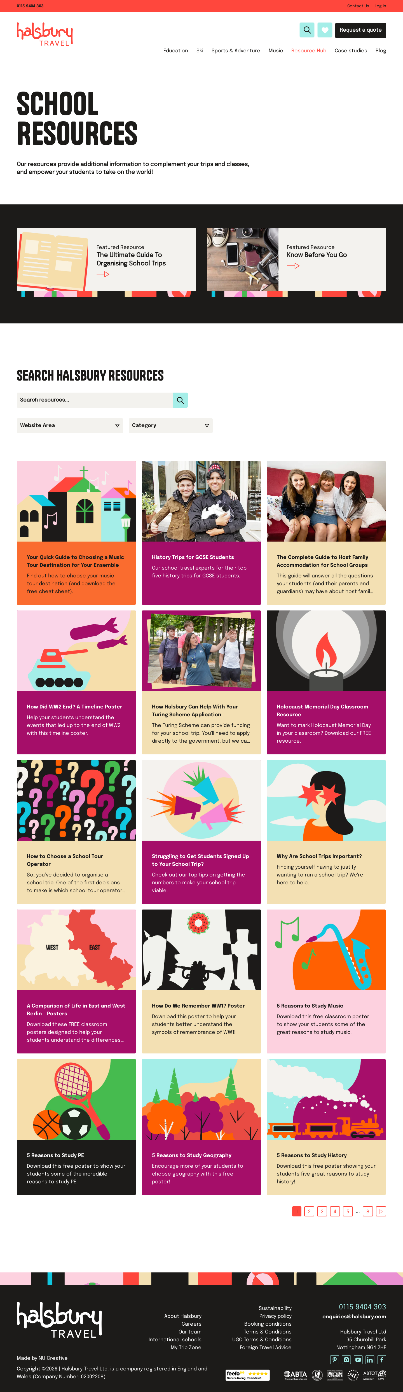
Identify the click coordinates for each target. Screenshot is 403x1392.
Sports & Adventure (236, 50)
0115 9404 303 (362, 1307)
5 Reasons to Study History (312, 1155)
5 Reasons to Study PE (55, 1155)
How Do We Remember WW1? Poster (198, 1006)
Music (276, 50)
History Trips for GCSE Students (193, 557)
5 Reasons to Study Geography (191, 1155)
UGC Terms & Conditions (262, 1339)
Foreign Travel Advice (266, 1347)
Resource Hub (308, 50)
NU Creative (53, 1358)
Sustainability (275, 1308)
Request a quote (361, 30)
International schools (175, 1339)
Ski (199, 50)
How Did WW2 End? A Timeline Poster (74, 707)
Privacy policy (275, 1316)
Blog (381, 50)
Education (175, 50)
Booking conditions (268, 1324)
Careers (192, 1324)
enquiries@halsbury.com (354, 1316)
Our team (190, 1332)
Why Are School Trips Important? (319, 856)
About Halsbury (183, 1316)
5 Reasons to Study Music (310, 1006)
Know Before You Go (317, 255)
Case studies (351, 50)
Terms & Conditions (268, 1332)
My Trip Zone (186, 1347)
